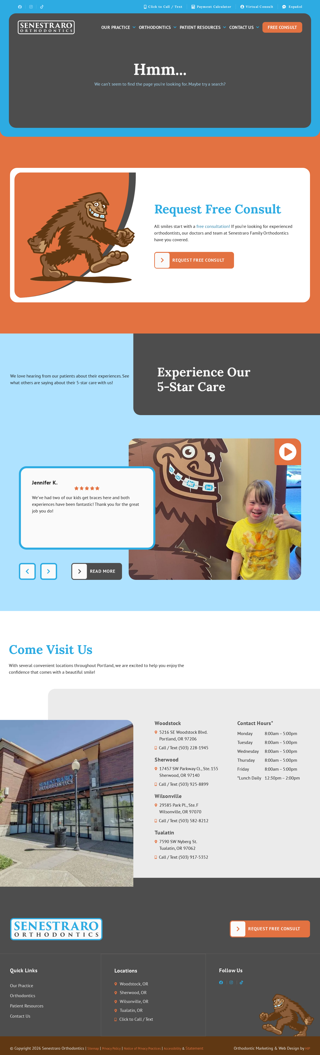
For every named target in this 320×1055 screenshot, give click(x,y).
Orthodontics (157, 27)
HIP (307, 1048)
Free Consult (282, 27)
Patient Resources (203, 27)
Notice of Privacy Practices (152, 1048)
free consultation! (213, 226)
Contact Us (244, 27)
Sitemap (94, 1048)
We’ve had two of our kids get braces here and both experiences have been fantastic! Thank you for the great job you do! (85, 504)
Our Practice (118, 27)
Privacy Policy (116, 1048)
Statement (214, 1048)
